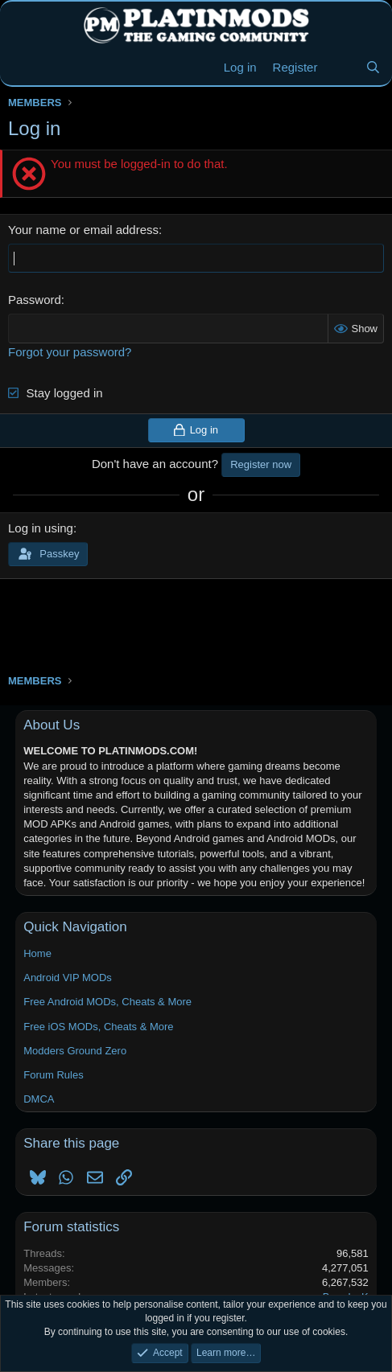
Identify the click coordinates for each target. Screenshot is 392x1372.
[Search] (373, 67)
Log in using (40, 528)
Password (34, 299)
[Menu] (22, 67)
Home (37, 953)
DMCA (38, 1099)
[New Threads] (341, 67)
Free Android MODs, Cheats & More (107, 1002)
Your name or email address (83, 229)
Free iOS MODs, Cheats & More (98, 1027)
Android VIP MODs (67, 977)
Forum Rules (53, 1075)
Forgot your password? (69, 352)
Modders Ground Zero (74, 1051)
